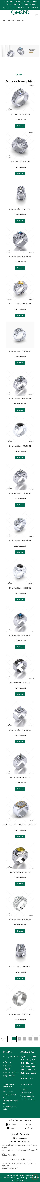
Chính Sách (20, 1)
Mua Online (32, 1)
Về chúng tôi (8, 1091)
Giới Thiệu (9, 1)
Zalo (30, 1124)
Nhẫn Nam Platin (18, 20)
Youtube (30, 1128)
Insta (12, 1128)
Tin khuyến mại (27, 1093)
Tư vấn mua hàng (27, 1099)
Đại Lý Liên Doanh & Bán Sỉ (14, 7)
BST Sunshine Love (28, 1070)
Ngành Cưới (33, 7)
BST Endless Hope (28, 1066)
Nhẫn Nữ (6, 1069)
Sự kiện (24, 1089)
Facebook (12, 1124)
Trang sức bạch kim (10, 1072)
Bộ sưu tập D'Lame (28, 1056)
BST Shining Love (28, 1060)
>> (36, 1038)
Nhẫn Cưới (7, 1062)
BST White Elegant (28, 1063)
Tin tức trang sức (27, 1096)
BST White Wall (27, 1079)
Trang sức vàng (9, 1076)
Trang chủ (5, 20)
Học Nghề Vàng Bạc (27, 4)
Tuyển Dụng (11, 4)
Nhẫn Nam (7, 1066)
